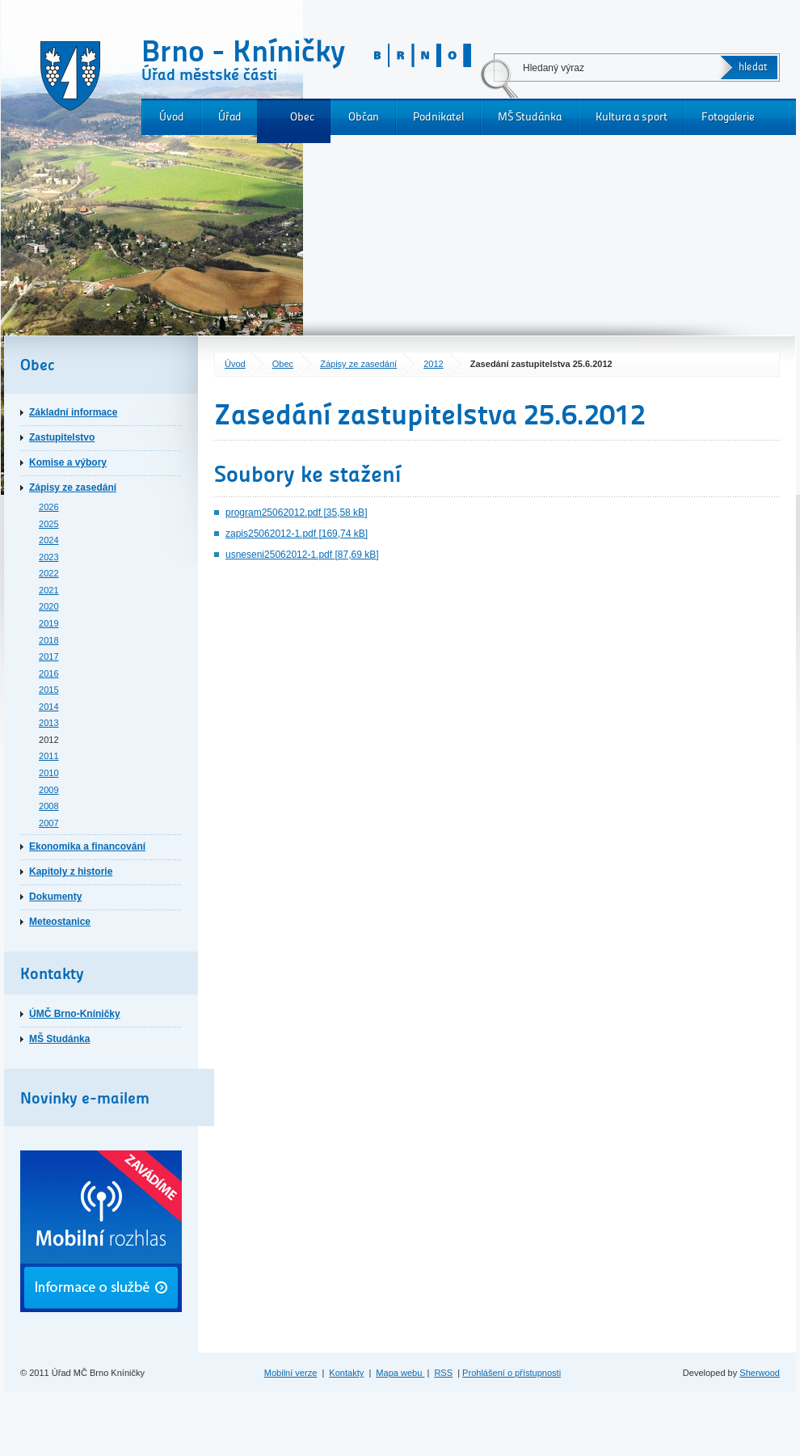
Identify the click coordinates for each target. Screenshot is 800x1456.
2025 (49, 524)
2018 (49, 640)
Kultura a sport (631, 117)
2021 (49, 590)
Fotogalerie (728, 117)
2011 (49, 756)
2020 (49, 606)
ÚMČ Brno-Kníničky (74, 1013)
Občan (363, 117)
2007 (49, 823)
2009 (49, 790)
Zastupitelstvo (62, 437)
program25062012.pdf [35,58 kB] (296, 512)
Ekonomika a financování (87, 846)
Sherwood (759, 1373)
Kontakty (346, 1373)
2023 (49, 557)
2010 (49, 773)
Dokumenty (55, 896)
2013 (49, 723)
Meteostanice (60, 921)
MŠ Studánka (530, 117)
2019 (49, 623)
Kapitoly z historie (70, 871)
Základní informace (73, 412)
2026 (49, 507)
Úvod (171, 117)
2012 (433, 364)
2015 (49, 689)
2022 (49, 573)
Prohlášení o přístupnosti (511, 1373)
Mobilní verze (291, 1373)
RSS (443, 1373)
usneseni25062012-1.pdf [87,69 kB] (301, 554)
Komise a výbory (68, 462)
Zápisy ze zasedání (358, 364)
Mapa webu (400, 1373)
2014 (49, 706)
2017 (49, 656)
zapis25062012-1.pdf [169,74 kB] (296, 533)
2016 (49, 673)
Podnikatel (438, 117)
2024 (49, 540)
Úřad (230, 117)
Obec (302, 117)
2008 (49, 806)
